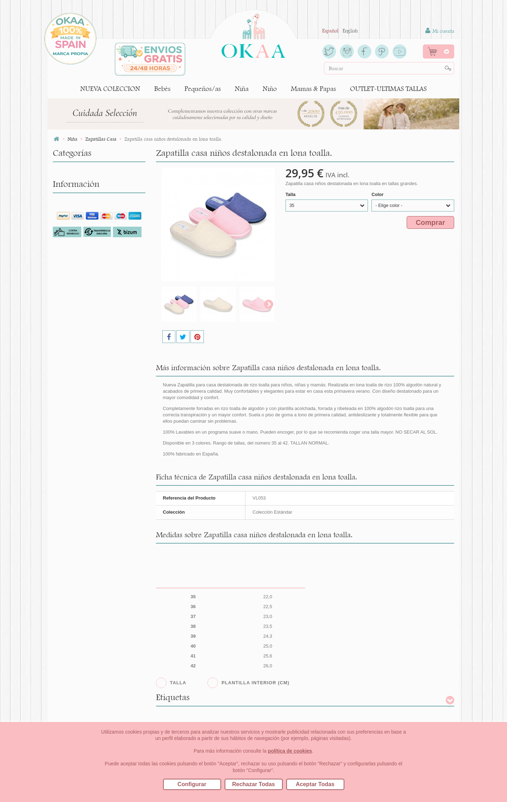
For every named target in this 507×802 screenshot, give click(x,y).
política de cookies (290, 751)
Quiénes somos (75, 531)
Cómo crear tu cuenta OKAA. (89, 611)
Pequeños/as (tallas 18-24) (85, 183)
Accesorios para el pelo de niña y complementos (96, 209)
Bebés (162, 89)
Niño (270, 89)
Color (378, 194)
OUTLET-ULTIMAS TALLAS (388, 89)
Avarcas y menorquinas (85, 236)
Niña (242, 89)
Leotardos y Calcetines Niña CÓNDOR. (90, 315)
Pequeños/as (202, 89)
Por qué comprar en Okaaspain (92, 541)
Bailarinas (69, 246)
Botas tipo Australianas (85, 289)
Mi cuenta (439, 30)
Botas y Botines (75, 278)
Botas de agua (74, 257)
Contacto (69, 601)
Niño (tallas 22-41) (76, 458)
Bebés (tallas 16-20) (76, 172)
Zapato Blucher (76, 405)
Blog (64, 622)
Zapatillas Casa (76, 415)
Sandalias (69, 394)
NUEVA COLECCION (110, 89)
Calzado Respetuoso (81, 363)
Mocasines (70, 341)
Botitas (66, 267)
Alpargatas (70, 225)
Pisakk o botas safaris (82, 373)
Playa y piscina (75, 384)
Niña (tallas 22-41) (76, 193)
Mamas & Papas (313, 89)
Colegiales (69, 299)
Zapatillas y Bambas (81, 447)
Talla (291, 194)
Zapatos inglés (75, 437)
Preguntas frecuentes (81, 580)
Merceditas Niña (77, 331)
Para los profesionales (82, 569)
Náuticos (68, 352)
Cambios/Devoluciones (83, 590)
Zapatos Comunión (80, 426)
